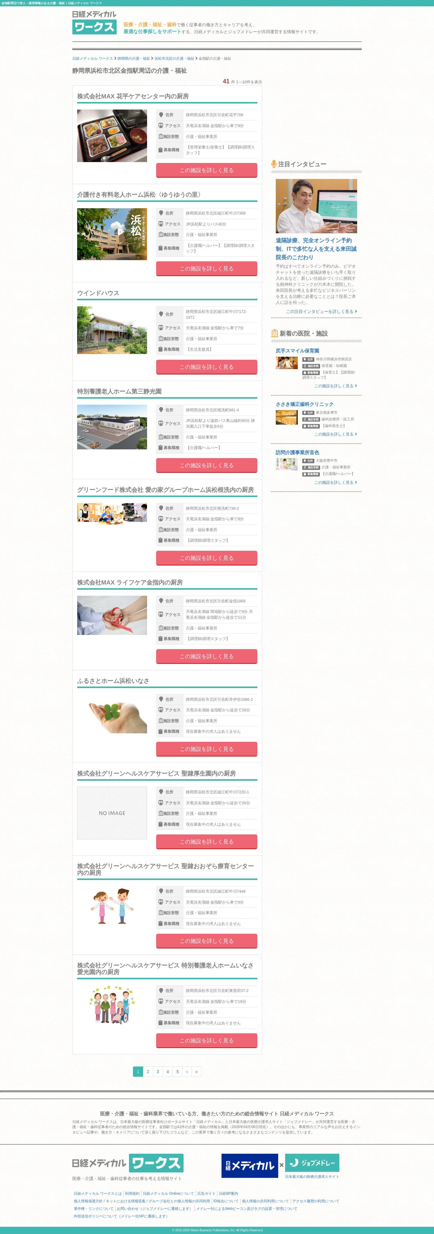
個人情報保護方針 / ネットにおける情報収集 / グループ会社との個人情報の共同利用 (142, 1201)
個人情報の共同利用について (265, 1201)
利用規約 (132, 1193)
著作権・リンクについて (94, 1209)
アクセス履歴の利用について (315, 1201)
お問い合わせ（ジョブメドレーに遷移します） (155, 1209)
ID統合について (226, 1201)
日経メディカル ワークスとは (98, 1193)
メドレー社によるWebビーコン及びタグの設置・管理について (246, 1209)
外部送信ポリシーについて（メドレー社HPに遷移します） (121, 1216)
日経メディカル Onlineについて (168, 1193)
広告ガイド (206, 1193)
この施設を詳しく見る (207, 170)
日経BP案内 (228, 1193)
